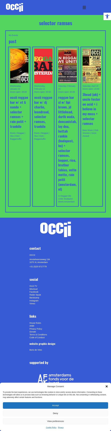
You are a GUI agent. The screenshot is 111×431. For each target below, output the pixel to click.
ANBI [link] (31, 326)
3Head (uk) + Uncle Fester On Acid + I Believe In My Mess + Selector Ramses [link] (92, 109)
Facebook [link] (33, 292)
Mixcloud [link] (33, 289)
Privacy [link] (61, 428)
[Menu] (84, 7)
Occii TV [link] (33, 286)
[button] (106, 386)
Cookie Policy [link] (51, 428)
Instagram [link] (33, 301)
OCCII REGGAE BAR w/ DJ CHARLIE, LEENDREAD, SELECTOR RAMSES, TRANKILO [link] (43, 112)
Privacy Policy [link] (35, 329)
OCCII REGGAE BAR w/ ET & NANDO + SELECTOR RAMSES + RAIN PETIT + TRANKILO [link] (19, 112)
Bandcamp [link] (34, 297)
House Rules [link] (35, 323)
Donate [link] (32, 332)
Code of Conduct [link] (37, 337)
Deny (55, 413)
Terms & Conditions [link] (38, 334)
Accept (55, 405)
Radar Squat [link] (35, 295)
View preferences (55, 421)
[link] (107, 16)
